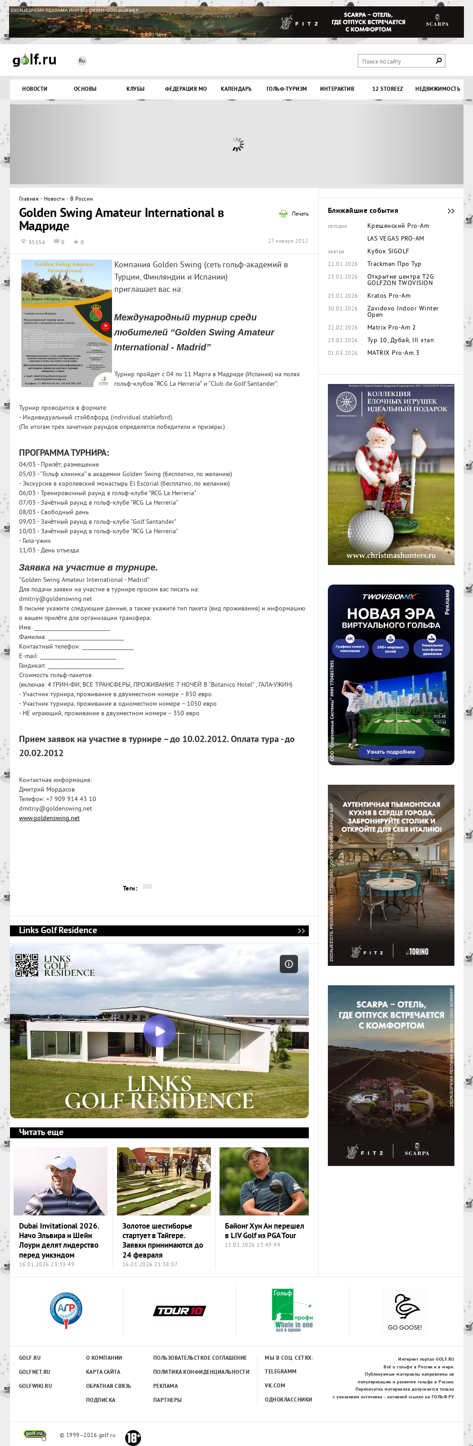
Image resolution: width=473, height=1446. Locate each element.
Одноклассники (288, 1400)
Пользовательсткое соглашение (181, 1358)
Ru (82, 61)
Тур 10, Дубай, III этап (400, 341)
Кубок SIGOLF (388, 252)
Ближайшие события (446, 211)
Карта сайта (103, 1372)
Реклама (165, 1386)
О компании (104, 1358)
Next (406, 144)
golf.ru (35, 1435)
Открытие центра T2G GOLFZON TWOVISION (400, 280)
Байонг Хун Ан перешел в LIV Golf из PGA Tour (264, 1231)
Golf (34, 60)
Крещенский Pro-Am (398, 226)
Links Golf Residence (301, 930)
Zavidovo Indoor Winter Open (403, 312)
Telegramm (281, 1372)
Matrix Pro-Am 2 (391, 328)
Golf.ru (30, 1358)
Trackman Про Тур (394, 264)
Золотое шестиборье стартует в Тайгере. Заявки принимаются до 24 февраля (162, 1241)
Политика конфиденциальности (181, 1372)
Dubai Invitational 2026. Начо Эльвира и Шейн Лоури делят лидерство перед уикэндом (59, 1241)
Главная (29, 199)
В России (81, 199)
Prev (66, 144)
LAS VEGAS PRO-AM (395, 239)
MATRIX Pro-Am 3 (393, 353)
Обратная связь (109, 1386)
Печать (300, 214)
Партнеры (167, 1400)
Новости (54, 199)
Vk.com (275, 1386)
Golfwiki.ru (36, 1386)
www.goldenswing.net (49, 818)
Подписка (101, 1400)
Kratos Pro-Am (389, 296)
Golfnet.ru (35, 1372)
